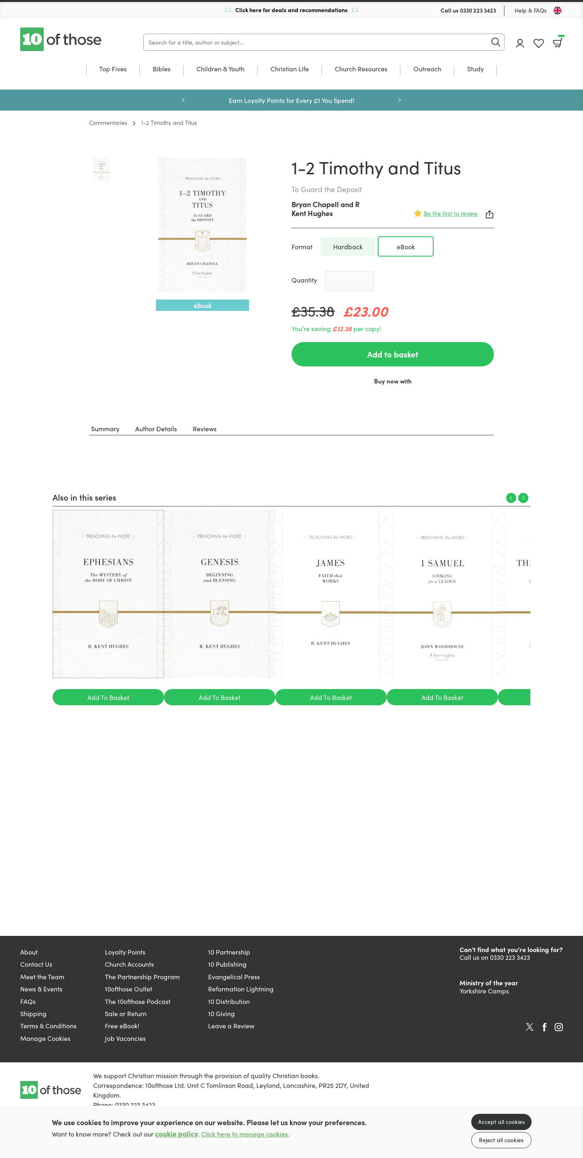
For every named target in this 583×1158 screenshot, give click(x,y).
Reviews (205, 428)
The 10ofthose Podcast (137, 1001)
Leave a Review (231, 1025)
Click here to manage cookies (244, 1134)
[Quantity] (349, 281)
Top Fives (113, 69)
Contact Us (36, 963)
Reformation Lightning (241, 988)
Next (399, 100)
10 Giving (221, 1013)
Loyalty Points (125, 951)
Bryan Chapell (315, 204)
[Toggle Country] (557, 10)
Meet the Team (42, 976)
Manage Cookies (45, 1038)
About (29, 951)
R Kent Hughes (326, 208)
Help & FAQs (531, 10)
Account (520, 43)
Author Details (156, 428)
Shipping (33, 1013)
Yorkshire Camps (484, 990)
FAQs (28, 1001)
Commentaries (108, 122)
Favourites (539, 43)
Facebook (545, 1027)
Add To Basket (108, 697)
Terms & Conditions (48, 1025)
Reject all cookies (501, 1140)
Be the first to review (451, 213)
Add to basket (392, 354)
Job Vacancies (125, 1038)
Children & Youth (220, 69)
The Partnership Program (142, 976)
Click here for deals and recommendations (291, 10)
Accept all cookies (501, 1121)
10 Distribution (229, 1001)
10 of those (61, 39)
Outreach (427, 69)
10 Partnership (229, 951)
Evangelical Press (234, 976)
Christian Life (289, 69)
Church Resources (361, 69)
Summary (105, 428)
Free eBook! (122, 1025)
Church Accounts (129, 963)
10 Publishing (227, 963)
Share (490, 214)
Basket (560, 40)
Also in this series (84, 497)
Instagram (559, 1027)
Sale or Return (126, 1013)
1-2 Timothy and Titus (169, 122)
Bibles (161, 69)
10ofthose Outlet (128, 988)
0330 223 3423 (478, 10)
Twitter (530, 1027)
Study (475, 69)
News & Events (41, 988)
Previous (183, 100)
